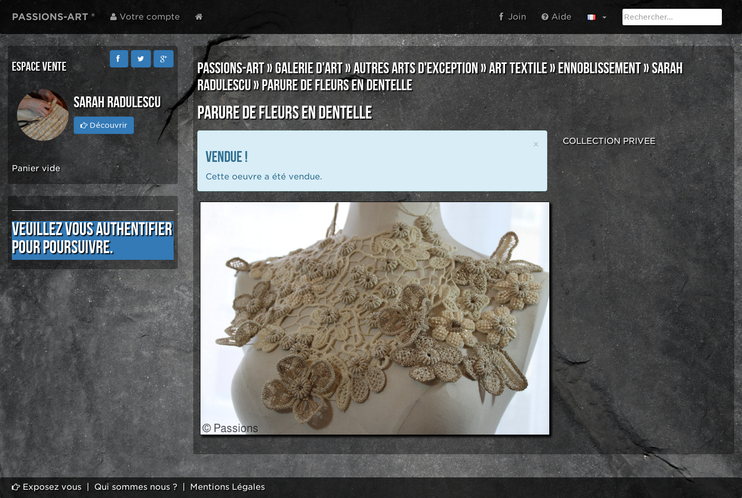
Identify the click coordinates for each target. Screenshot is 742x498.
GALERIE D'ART (309, 68)
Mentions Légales (227, 487)
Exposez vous (46, 487)
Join (512, 17)
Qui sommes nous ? (135, 487)
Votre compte (145, 17)
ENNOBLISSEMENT (599, 68)
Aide (556, 17)
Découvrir (103, 125)
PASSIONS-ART (230, 68)
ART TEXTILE (518, 68)
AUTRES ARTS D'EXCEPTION (415, 68)
